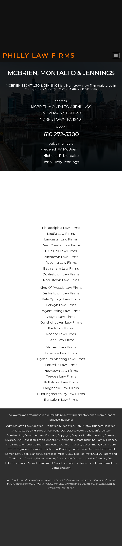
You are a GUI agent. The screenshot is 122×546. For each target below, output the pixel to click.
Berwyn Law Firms (61, 305)
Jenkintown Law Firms (61, 293)
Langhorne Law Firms (61, 388)
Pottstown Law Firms (61, 382)
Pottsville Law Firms (61, 365)
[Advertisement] (61, 26)
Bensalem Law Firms (61, 400)
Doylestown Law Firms (61, 274)
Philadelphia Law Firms (61, 228)
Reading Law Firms (61, 262)
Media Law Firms (61, 234)
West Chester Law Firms (61, 245)
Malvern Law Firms (61, 347)
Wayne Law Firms (61, 317)
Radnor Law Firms (61, 334)
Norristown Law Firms (61, 280)
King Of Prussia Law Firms (61, 288)
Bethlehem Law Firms (61, 268)
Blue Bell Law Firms (61, 251)
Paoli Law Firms (61, 328)
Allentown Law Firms (61, 257)
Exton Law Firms (61, 340)
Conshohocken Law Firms (61, 322)
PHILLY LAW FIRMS (39, 55)
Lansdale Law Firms (61, 353)
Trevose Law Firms (61, 376)
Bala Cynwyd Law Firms (61, 299)
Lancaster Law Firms (61, 239)
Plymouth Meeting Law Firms (61, 359)
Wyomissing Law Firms (61, 311)
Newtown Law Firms (61, 371)
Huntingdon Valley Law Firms (61, 394)
